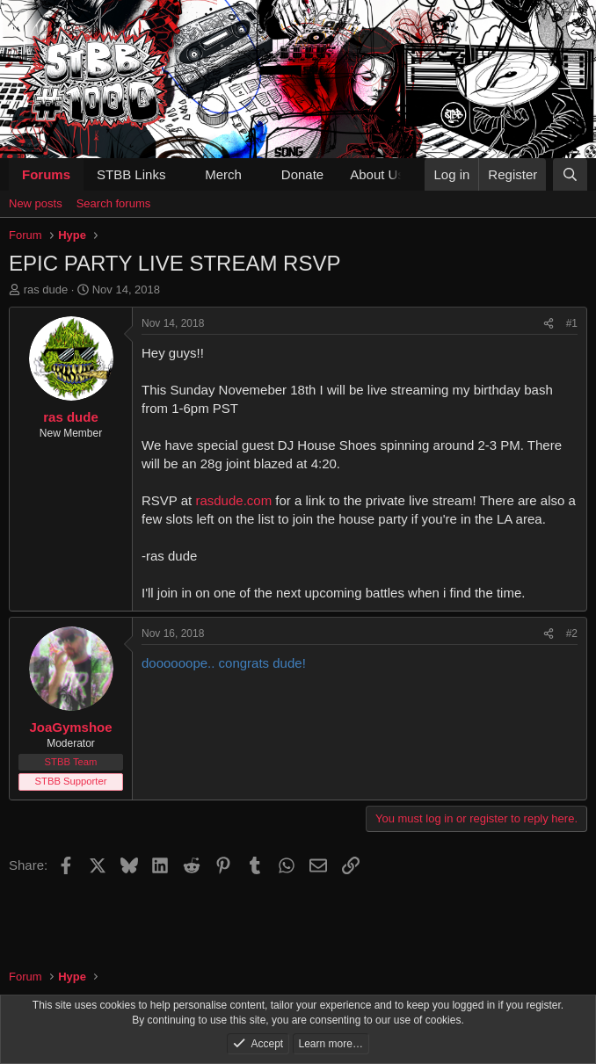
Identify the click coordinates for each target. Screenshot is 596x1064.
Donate (302, 174)
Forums (46, 174)
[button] (179, 174)
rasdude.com (233, 500)
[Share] (548, 324)
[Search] (570, 174)
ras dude (46, 289)
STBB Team (71, 761)
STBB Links (131, 174)
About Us (377, 174)
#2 (572, 633)
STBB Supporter (71, 781)
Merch (223, 174)
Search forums (113, 203)
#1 (572, 323)
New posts (35, 203)
